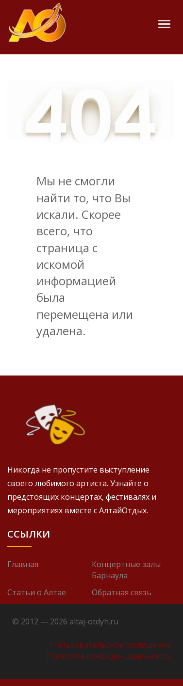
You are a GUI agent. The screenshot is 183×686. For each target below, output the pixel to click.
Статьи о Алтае (36, 592)
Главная (22, 564)
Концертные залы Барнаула (126, 570)
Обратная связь (121, 592)
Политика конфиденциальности (109, 656)
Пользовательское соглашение (110, 644)
